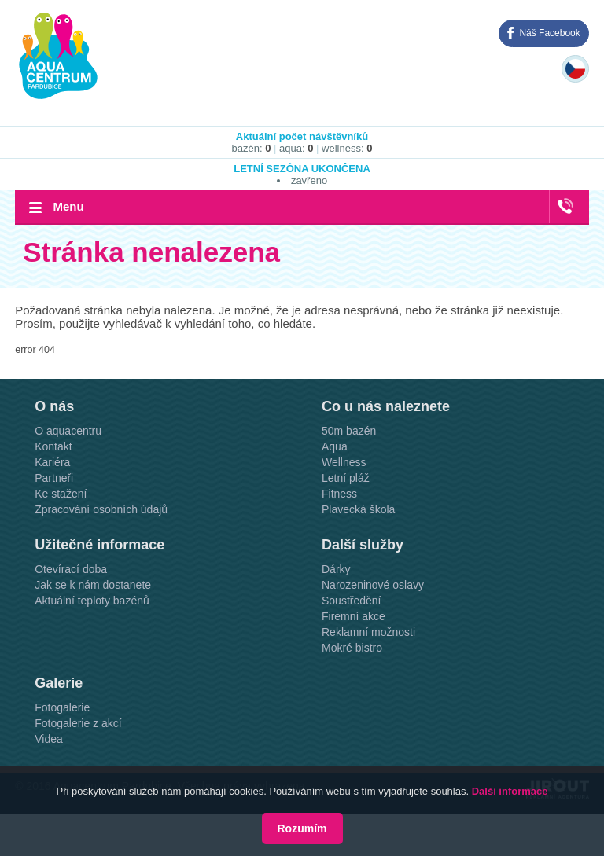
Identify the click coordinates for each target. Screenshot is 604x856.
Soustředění (351, 600)
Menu (68, 206)
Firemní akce (353, 616)
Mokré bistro (352, 647)
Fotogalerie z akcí (78, 723)
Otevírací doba (71, 569)
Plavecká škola (358, 509)
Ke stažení (61, 493)
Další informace (510, 791)
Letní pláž (346, 478)
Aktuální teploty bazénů (92, 600)
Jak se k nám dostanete (93, 585)
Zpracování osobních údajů (101, 509)
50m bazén (349, 430)
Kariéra (52, 462)
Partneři (54, 478)
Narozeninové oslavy (373, 585)
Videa (49, 739)
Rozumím (302, 828)
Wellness (344, 462)
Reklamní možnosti (368, 632)
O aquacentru (68, 430)
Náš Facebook (549, 33)
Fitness (339, 493)
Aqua (335, 446)
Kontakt (53, 446)
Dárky (336, 569)
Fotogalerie (62, 707)
